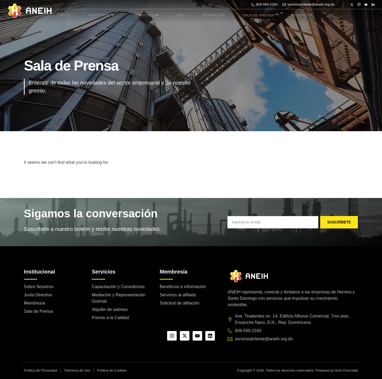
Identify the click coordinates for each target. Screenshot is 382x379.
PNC (169, 15)
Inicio (63, 15)
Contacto (281, 15)
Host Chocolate (346, 370)
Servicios (137, 15)
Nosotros (96, 15)
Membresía (198, 15)
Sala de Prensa (240, 15)
